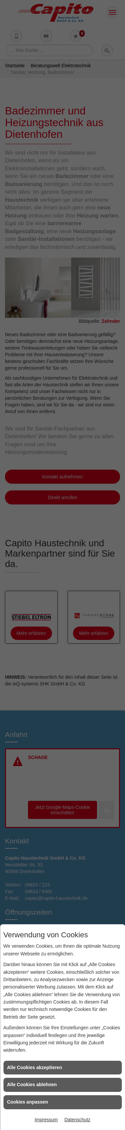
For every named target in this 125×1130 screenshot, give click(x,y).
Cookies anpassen (27, 1102)
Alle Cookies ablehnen (32, 1084)
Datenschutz (77, 1119)
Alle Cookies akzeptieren (34, 1067)
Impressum (46, 1119)
